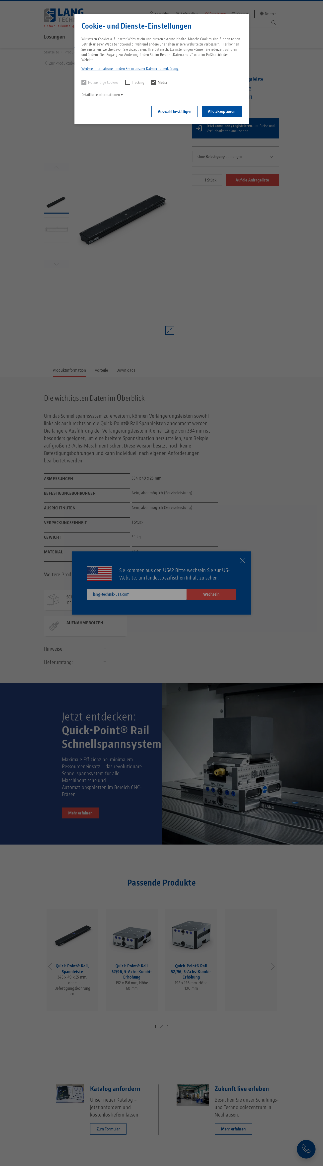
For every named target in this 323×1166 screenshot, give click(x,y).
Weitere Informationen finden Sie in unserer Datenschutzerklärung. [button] (130, 68)
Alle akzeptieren (222, 111)
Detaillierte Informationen (100, 94)
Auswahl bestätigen (174, 111)
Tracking (134, 82)
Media (159, 82)
